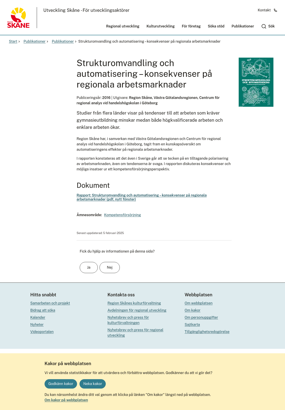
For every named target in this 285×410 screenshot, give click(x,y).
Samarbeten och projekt (50, 303)
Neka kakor (92, 384)
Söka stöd (216, 26)
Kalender (37, 317)
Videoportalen (42, 332)
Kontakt (267, 10)
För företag (191, 26)
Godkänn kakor (60, 384)
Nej (109, 267)
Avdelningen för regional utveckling (137, 310)
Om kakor (192, 310)
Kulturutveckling (161, 26)
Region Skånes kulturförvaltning (134, 303)
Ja (88, 267)
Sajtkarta (192, 324)
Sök (271, 26)
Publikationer (243, 26)
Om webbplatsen (198, 303)
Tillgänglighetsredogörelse (207, 332)
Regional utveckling (123, 26)
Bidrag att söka (42, 310)
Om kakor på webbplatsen (66, 400)
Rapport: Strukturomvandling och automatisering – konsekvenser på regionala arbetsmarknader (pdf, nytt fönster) (142, 197)
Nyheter (37, 324)
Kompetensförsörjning (122, 215)
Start (15, 41)
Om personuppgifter (201, 317)
